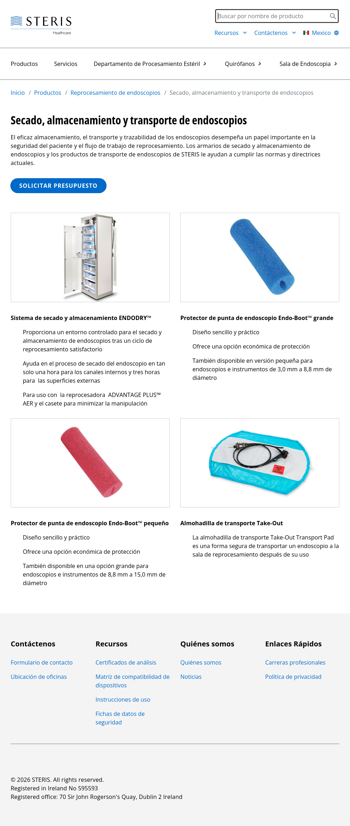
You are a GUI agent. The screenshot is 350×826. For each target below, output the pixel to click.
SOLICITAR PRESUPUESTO (58, 186)
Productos (24, 64)
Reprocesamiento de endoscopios (115, 93)
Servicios (65, 64)
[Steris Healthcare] (41, 25)
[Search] (277, 16)
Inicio (18, 93)
